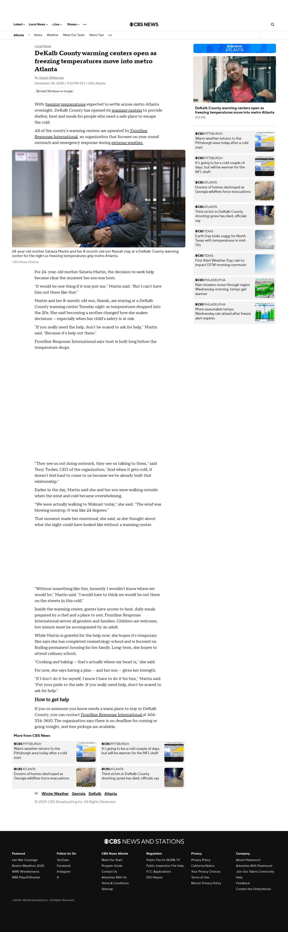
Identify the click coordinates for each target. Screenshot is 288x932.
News (38, 35)
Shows (73, 24)
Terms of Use (200, 877)
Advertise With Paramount (254, 865)
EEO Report (154, 877)
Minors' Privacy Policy (206, 883)
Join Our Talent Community (255, 871)
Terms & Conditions (115, 883)
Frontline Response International (112, 714)
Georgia (78, 793)
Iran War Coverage (25, 860)
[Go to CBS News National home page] (144, 24)
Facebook (64, 865)
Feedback (243, 883)
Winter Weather (55, 793)
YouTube (63, 860)
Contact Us (109, 871)
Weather (52, 35)
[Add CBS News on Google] (55, 91)
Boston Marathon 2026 (28, 865)
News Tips (96, 35)
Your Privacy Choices (205, 871)
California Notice (203, 865)
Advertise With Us (114, 877)
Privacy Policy (200, 860)
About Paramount (248, 860)
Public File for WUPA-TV (163, 860)
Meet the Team (112, 860)
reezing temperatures (66, 104)
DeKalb (95, 793)
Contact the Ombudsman (253, 889)
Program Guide (112, 865)
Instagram (63, 871)
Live (57, 24)
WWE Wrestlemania (25, 871)
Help (239, 877)
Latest (19, 24)
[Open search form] (272, 24)
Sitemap (107, 889)
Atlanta (19, 35)
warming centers (127, 110)
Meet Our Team (74, 35)
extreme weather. (127, 142)
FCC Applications (158, 871)
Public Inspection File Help (165, 865)
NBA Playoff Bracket (26, 877)
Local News (38, 24)
